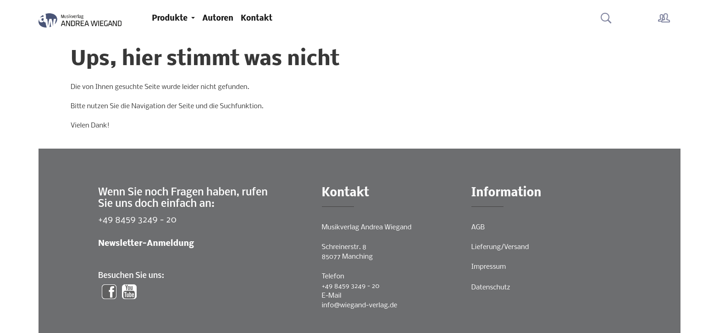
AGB (478, 227)
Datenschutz (490, 287)
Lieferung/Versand (500, 247)
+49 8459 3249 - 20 (137, 220)
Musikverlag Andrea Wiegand (367, 227)
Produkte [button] (170, 18)
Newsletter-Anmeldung (146, 243)
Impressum (488, 267)
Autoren (217, 18)
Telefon (333, 276)
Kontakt (256, 18)
